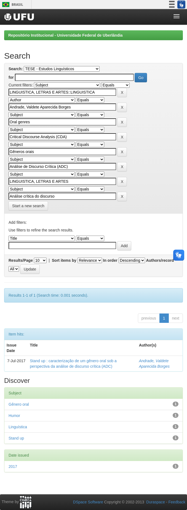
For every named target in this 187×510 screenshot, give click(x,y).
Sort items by (64, 260)
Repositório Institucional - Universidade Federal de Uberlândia (65, 35)
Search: (16, 69)
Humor (14, 415)
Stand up (16, 438)
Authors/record (160, 260)
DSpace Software (88, 502)
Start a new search (28, 206)
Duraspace (155, 502)
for (11, 77)
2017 (13, 466)
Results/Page (21, 260)
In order (110, 260)
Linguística (18, 427)
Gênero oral (19, 404)
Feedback (177, 502)
